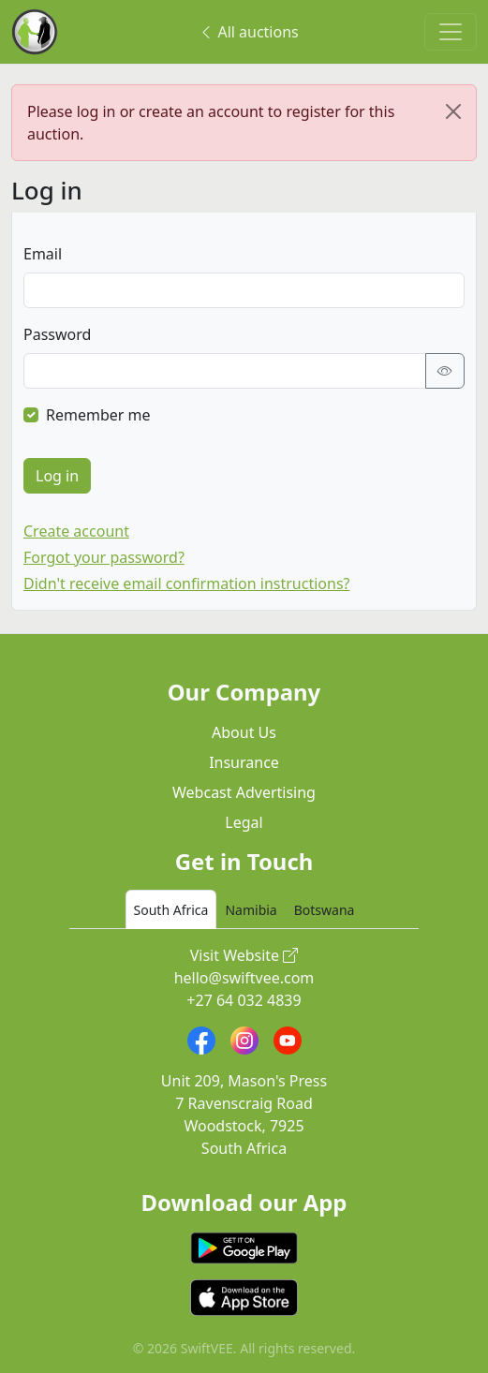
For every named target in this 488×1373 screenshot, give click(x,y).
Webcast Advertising (244, 792)
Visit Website (244, 955)
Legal (243, 822)
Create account (76, 531)
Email (42, 254)
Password (57, 334)
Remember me (98, 415)
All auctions (248, 32)
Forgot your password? (104, 557)
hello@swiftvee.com (244, 977)
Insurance (244, 762)
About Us (244, 732)
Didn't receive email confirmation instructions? (186, 583)
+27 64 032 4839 (243, 1000)
